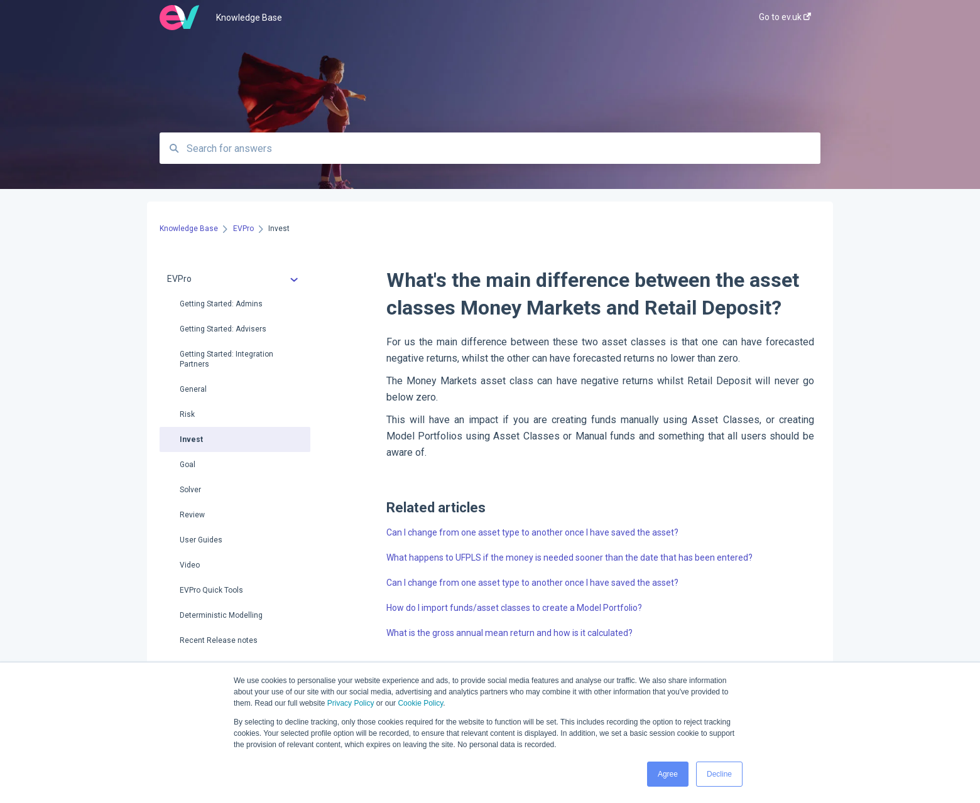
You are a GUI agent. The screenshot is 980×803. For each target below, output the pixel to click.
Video (190, 565)
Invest (191, 439)
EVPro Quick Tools (211, 590)
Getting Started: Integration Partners (226, 359)
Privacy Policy (350, 703)
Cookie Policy (420, 703)
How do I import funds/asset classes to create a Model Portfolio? (514, 608)
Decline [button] (719, 774)
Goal (187, 464)
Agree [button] (668, 774)
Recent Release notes (219, 640)
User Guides (201, 540)
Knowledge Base (249, 18)
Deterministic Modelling (221, 615)
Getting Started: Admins (221, 303)
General (193, 389)
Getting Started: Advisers (223, 329)
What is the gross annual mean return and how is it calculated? (509, 633)
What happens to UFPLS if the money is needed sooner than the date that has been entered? (569, 557)
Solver (190, 489)
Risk (187, 414)
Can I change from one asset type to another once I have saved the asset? (532, 532)
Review (192, 514)
